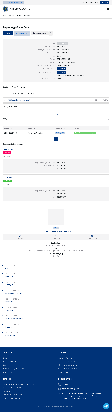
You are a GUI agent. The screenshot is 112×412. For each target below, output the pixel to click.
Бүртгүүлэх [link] (94, 2)
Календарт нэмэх (39, 33)
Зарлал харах (21, 33)
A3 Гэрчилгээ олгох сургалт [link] (68, 369)
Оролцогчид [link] (7, 365)
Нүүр (4, 15)
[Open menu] (108, 9)
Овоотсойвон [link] (8, 178)
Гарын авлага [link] (63, 372)
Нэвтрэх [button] (105, 2)
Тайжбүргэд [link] (8, 149)
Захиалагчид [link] (7, 372)
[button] (13, 2)
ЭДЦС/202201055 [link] (23, 15)
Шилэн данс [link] (7, 391)
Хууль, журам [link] (8, 358)
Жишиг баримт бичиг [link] (10, 361)
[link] (54, 9)
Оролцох (7, 33)
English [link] (84, 2)
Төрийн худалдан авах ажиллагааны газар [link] (18, 384)
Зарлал (11, 15)
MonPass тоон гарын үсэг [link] (12, 395)
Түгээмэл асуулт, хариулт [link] (67, 361)
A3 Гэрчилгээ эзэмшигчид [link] (67, 365)
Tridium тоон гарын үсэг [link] (11, 398)
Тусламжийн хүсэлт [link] (65, 358)
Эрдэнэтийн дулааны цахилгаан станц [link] (56, 231)
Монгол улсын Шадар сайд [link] (12, 388)
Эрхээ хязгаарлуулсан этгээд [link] (13, 369)
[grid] (56, 130)
